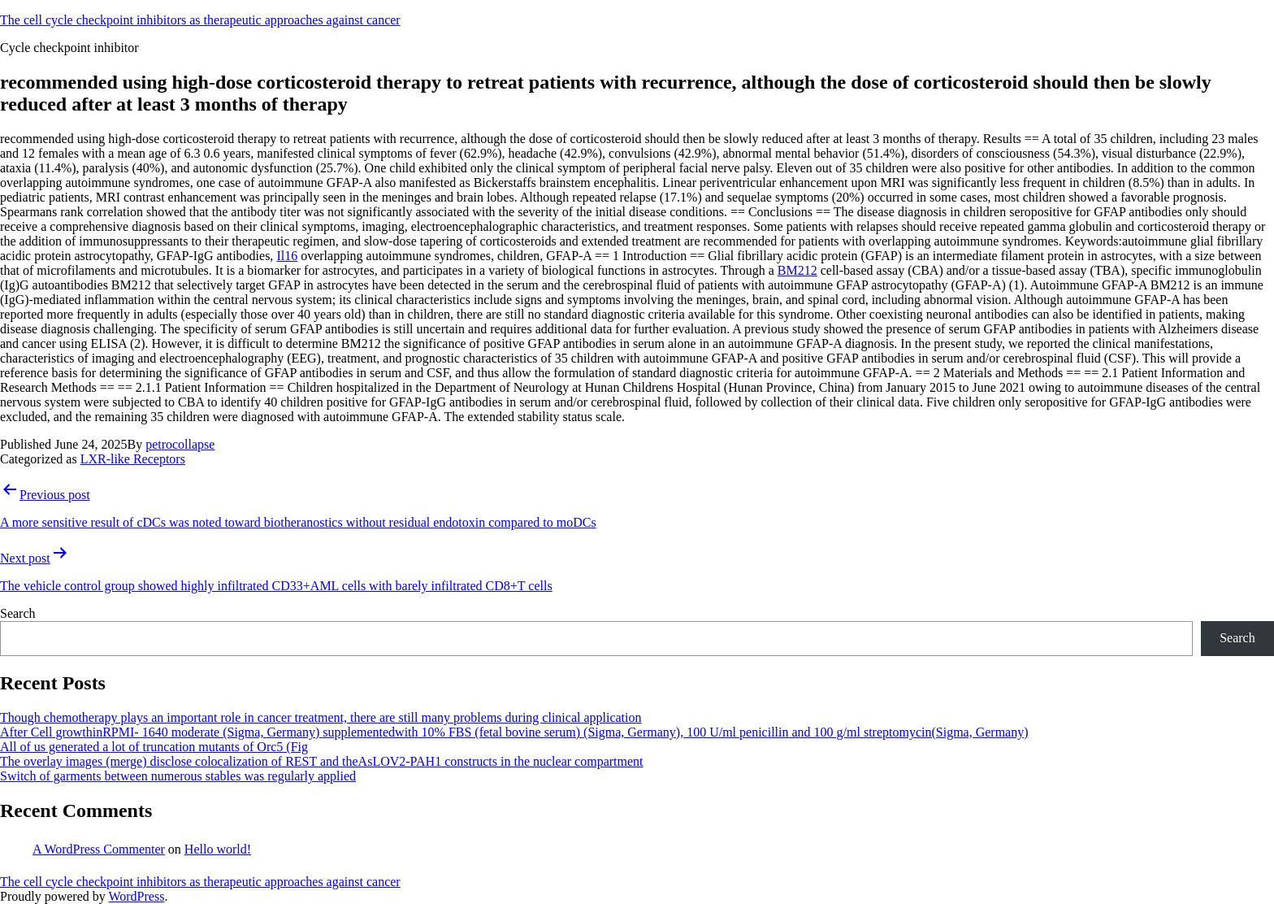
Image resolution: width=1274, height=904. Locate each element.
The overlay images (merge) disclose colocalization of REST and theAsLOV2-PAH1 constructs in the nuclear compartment (322, 761)
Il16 (286, 256)
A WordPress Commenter (98, 849)
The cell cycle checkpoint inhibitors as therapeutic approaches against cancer (200, 20)
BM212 (797, 270)
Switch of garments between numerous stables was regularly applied (178, 776)
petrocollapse (179, 444)
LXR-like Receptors (132, 459)
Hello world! (217, 849)
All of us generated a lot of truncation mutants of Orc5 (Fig (154, 747)
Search (18, 613)
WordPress (136, 896)
